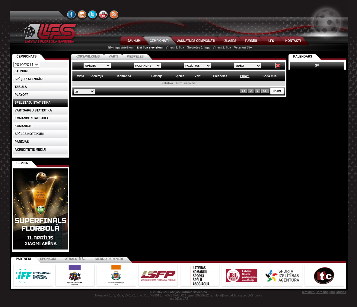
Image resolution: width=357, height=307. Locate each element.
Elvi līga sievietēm (150, 47)
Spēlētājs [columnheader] (96, 76)
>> (265, 91)
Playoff (22, 94)
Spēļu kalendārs (30, 79)
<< (243, 91)
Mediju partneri (109, 259)
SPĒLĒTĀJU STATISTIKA (33, 102)
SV (317, 65)
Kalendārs (302, 56)
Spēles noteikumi (29, 134)
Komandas (24, 126)
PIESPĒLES (135, 56)
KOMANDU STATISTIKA (32, 118)
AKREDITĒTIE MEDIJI (30, 149)
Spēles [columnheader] (179, 76)
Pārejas (22, 141)
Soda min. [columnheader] (270, 76)
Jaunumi (22, 71)
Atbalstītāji (75, 259)
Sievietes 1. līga (198, 47)
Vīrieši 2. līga (221, 47)
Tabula (21, 87)
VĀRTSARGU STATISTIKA (33, 110)
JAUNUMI (135, 40)
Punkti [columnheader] (245, 76)
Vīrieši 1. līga (175, 47)
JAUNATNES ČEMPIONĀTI (196, 40)
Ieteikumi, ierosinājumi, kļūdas (324, 292)
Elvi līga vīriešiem (121, 47)
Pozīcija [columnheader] (156, 76)
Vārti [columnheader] (198, 76)
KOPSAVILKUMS (88, 56)
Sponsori (48, 259)
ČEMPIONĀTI (159, 40)
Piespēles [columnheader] (220, 76)
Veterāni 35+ (243, 47)
